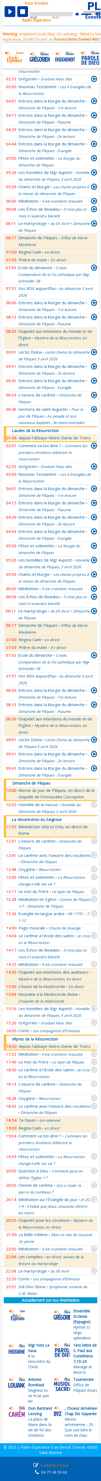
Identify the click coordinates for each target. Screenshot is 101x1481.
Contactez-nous (54, 1465)
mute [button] (80, 14)
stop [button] (22, 11)
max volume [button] (98, 14)
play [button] (10, 11)
